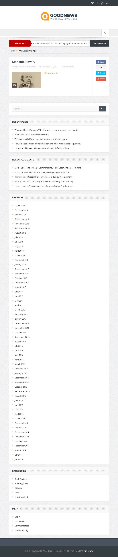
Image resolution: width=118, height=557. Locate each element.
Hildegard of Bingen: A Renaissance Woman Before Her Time (42, 148)
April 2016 (19, 359)
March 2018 (20, 255)
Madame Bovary (23, 62)
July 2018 (19, 237)
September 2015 (22, 391)
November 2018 (22, 223)
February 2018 (21, 260)
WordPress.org (21, 530)
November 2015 (22, 382)
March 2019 (20, 205)
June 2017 (19, 296)
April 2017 (19, 305)
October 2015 (21, 386)
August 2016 (20, 341)
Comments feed (22, 525)
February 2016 (21, 368)
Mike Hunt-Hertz (22, 167)
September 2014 (22, 445)
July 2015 (19, 400)
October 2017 (21, 278)
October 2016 (21, 332)
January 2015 (20, 427)
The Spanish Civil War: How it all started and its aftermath (41, 139)
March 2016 (20, 364)
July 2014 (19, 454)
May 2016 (19, 355)
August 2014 (20, 450)
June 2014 (19, 459)
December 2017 (22, 269)
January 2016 (20, 373)
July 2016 (19, 346)
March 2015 (20, 418)
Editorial (18, 488)
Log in (17, 516)
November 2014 (22, 436)
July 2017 (19, 291)
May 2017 (19, 300)
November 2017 (22, 273)
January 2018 (20, 264)
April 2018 (19, 250)
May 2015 (19, 409)
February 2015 (21, 423)
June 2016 (19, 350)
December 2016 (22, 323)
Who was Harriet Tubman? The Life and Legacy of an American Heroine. (60, 43)
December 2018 (22, 219)
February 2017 (21, 314)
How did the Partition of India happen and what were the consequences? (48, 143)
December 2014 (22, 432)
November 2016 (22, 328)
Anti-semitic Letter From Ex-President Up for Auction (45, 172)
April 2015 (19, 414)
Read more (50, 73)
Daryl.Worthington (29, 66)
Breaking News (21, 483)
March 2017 (20, 309)
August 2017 (20, 287)
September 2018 (22, 228)
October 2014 (21, 441)
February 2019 (21, 210)
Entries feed (20, 521)
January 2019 (20, 214)
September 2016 (22, 337)
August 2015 (20, 396)
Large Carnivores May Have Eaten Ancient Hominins (57, 167)
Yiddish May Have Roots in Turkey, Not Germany (50, 176)
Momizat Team (85, 550)
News (17, 492)
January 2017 (20, 318)
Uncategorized (21, 497)
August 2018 (20, 232)
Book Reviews (68, 66)
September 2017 (22, 282)
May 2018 (19, 246)
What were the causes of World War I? (32, 134)
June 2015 (19, 405)
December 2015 (22, 377)
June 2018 (19, 241)
